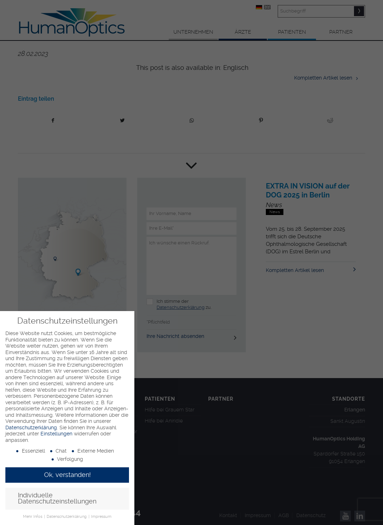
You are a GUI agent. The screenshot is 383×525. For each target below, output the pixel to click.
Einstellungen (56, 433)
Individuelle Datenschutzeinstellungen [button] (57, 498)
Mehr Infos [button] (33, 516)
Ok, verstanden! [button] (67, 474)
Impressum (101, 516)
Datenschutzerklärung (31, 427)
